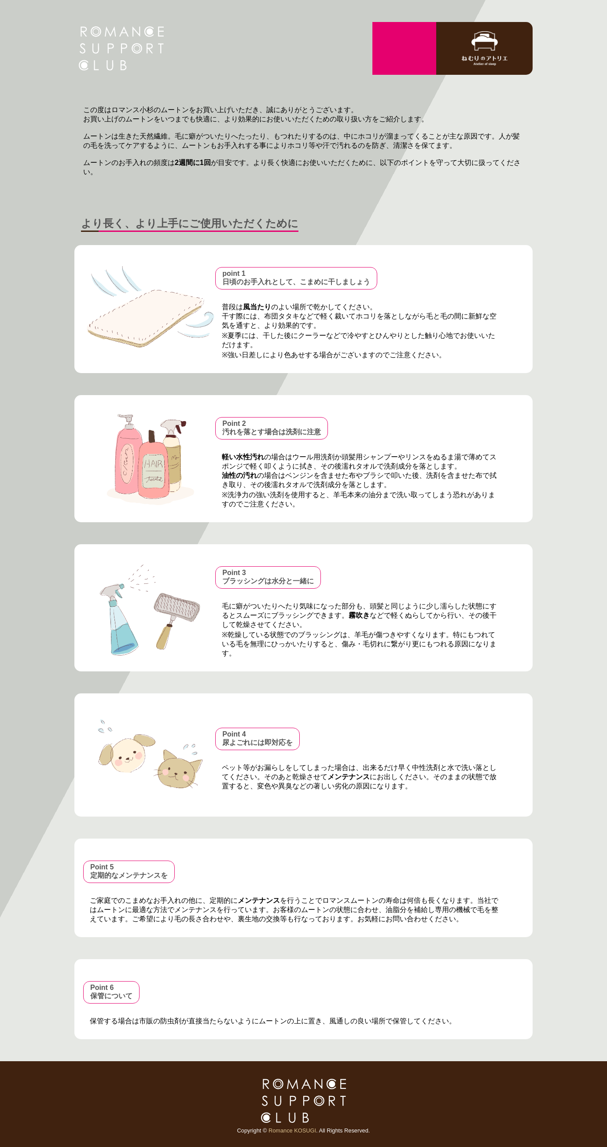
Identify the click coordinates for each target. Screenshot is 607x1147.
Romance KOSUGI (292, 1130)
